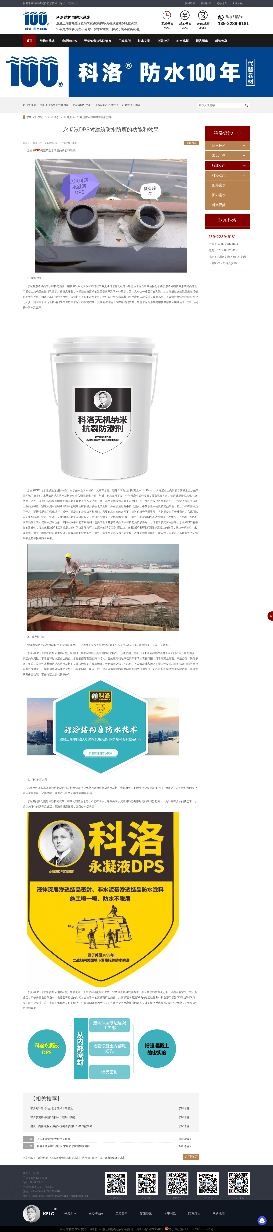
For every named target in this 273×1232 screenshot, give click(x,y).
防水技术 (219, 146)
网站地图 (222, 3)
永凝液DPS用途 (131, 105)
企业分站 (237, 3)
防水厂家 (97, 1157)
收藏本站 (190, 3)
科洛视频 (183, 41)
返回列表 (191, 142)
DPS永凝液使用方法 (106, 105)
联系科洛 (194, 1213)
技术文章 (144, 41)
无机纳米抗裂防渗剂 (97, 41)
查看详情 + (184, 1138)
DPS (38, 150)
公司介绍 (163, 41)
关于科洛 (170, 1213)
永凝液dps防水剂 (115, 1157)
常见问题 (219, 155)
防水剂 (86, 1157)
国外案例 (219, 185)
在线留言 (206, 3)
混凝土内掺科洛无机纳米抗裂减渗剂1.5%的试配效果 (61, 1126)
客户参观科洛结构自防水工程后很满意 (52, 1117)
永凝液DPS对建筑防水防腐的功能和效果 (88, 117)
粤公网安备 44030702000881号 (189, 1229)
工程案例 (124, 41)
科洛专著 (221, 41)
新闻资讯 (146, 1213)
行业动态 (54, 117)
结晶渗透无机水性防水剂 (65, 1157)
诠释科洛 (70, 1213)
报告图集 (202, 41)
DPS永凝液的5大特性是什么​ (53, 1138)
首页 (29, 41)
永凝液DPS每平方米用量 (54, 105)
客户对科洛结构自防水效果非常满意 (51, 1108)
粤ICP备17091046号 (150, 1229)
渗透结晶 (43, 1157)
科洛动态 (219, 175)
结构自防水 (47, 41)
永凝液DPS (69, 41)
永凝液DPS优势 (81, 105)
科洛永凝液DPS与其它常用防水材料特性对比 (63, 1146)
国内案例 (219, 195)
